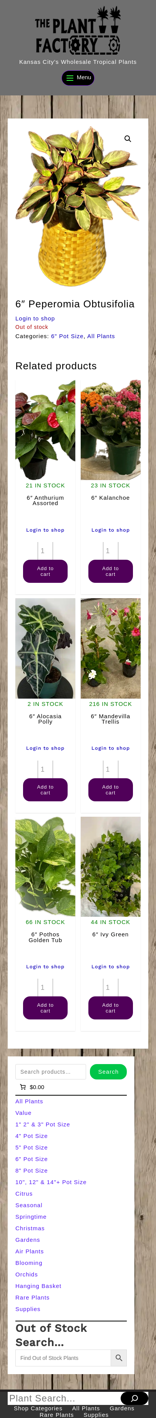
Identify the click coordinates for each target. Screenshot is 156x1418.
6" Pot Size (67, 336)
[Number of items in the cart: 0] (31, 1086)
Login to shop (35, 318)
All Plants (101, 336)
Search (108, 1071)
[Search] (134, 1398)
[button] (128, 139)
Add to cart (45, 571)
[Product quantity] (45, 551)
